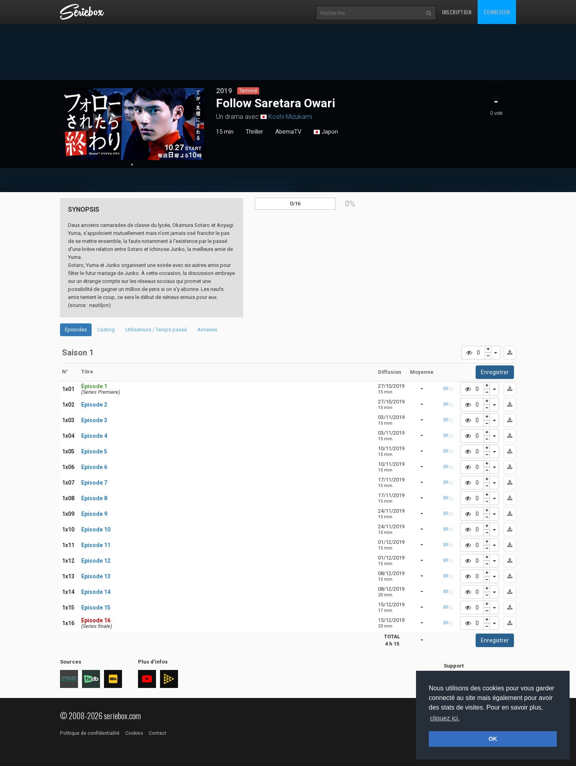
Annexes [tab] (207, 330)
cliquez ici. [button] (445, 718)
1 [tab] (132, 164)
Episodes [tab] (76, 330)
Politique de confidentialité (90, 733)
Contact (157, 733)
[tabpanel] (132, 124)
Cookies (134, 733)
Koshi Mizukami (290, 116)
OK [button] (492, 739)
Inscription (457, 12)
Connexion (497, 12)
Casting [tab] (106, 330)
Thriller (254, 131)
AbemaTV (288, 131)
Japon (326, 132)
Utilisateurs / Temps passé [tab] (156, 330)
